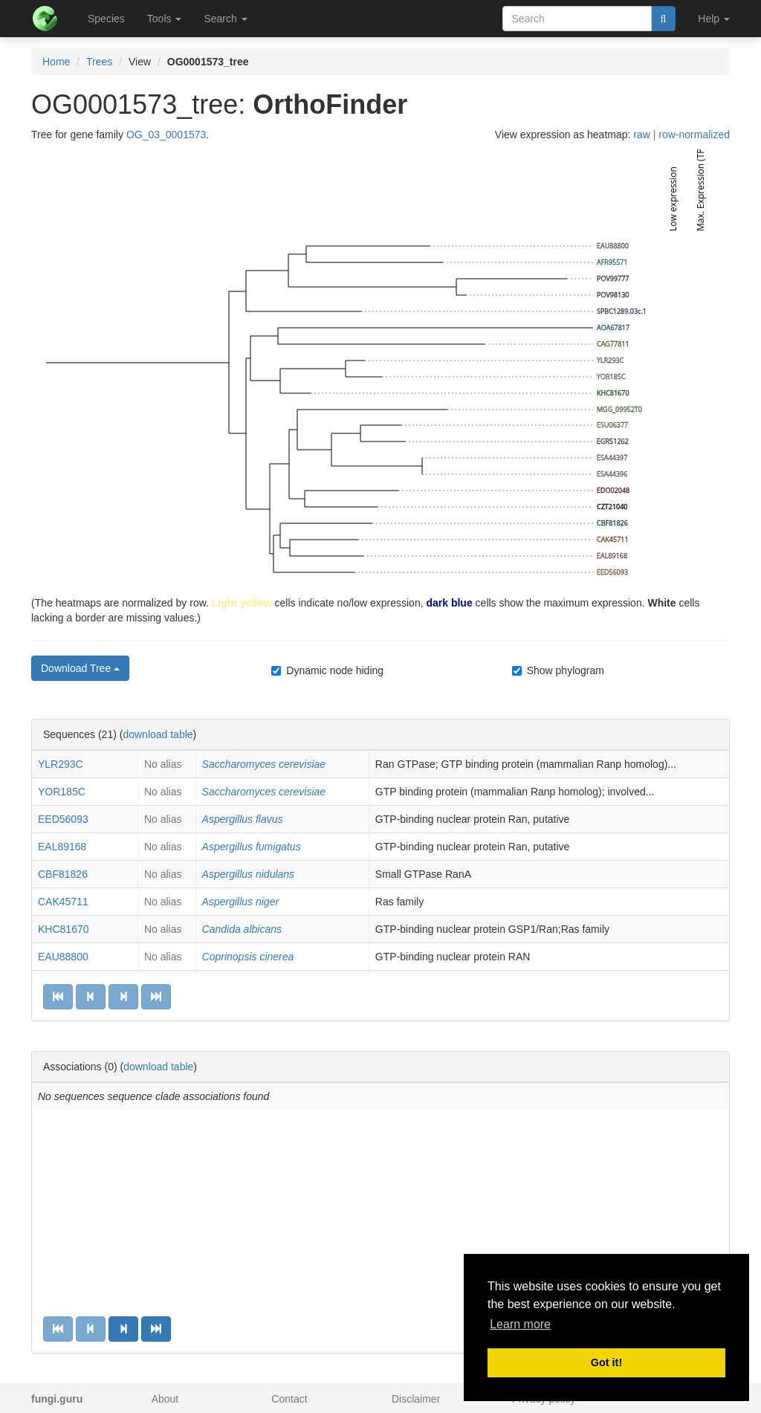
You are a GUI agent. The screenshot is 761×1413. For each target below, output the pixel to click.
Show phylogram (558, 670)
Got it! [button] (606, 1362)
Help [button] (714, 19)
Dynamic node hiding (327, 670)
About (165, 1399)
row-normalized (694, 134)
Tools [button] (164, 19)
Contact (289, 1399)
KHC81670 (63, 929)
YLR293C (60, 764)
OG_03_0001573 (166, 134)
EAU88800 (63, 957)
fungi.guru (56, 1399)
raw (641, 134)
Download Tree (80, 668)
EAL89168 (62, 847)
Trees (99, 62)
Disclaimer (416, 1399)
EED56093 (63, 819)
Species (106, 19)
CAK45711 (63, 902)
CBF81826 (63, 874)
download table (157, 734)
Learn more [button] (520, 1324)
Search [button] (225, 19)
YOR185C (61, 792)
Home (56, 62)
